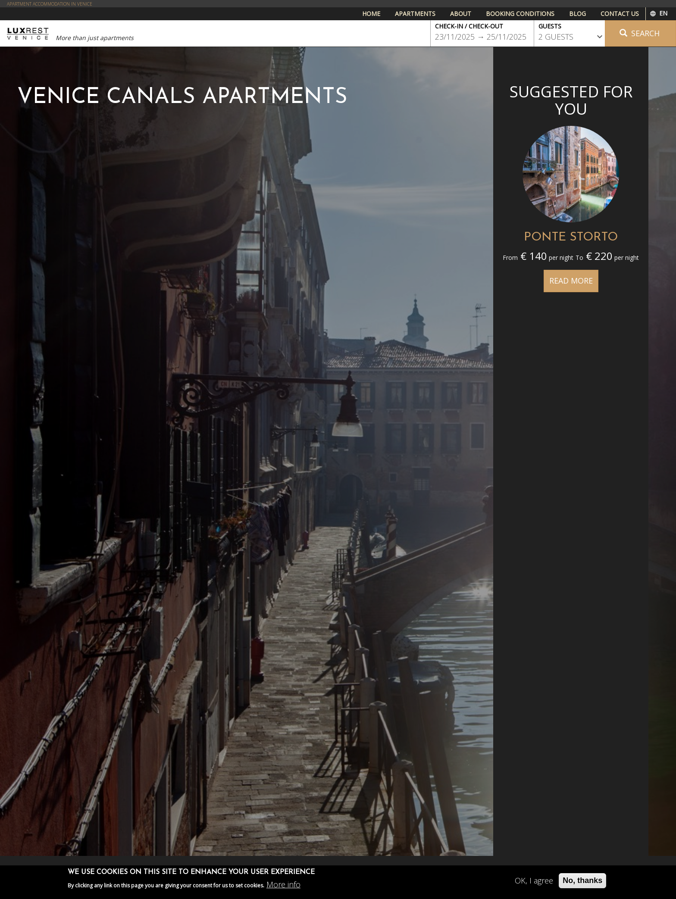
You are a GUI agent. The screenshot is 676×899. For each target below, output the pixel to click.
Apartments (415, 13)
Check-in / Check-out (469, 26)
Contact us (620, 13)
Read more (571, 280)
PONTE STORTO (571, 237)
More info (283, 887)
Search (640, 33)
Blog (577, 13)
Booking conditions (520, 13)
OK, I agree (534, 883)
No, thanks (582, 883)
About (460, 13)
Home (371, 13)
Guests (549, 26)
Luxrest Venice (28, 33)
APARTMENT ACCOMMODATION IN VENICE (49, 4)
